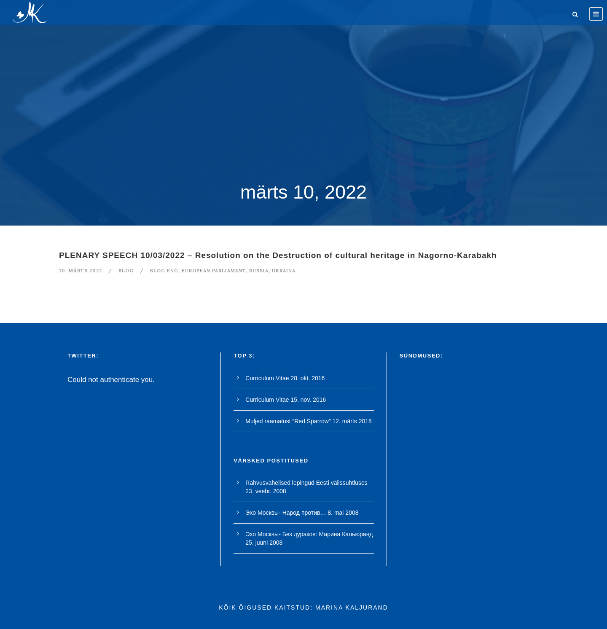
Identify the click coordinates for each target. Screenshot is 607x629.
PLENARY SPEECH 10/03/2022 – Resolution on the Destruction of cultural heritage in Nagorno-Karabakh (278, 255)
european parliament (214, 271)
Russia (259, 271)
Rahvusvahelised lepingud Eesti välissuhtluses (306, 482)
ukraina (283, 271)
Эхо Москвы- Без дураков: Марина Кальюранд (309, 534)
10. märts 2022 (80, 271)
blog (126, 271)
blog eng (164, 271)
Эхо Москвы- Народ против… (285, 512)
